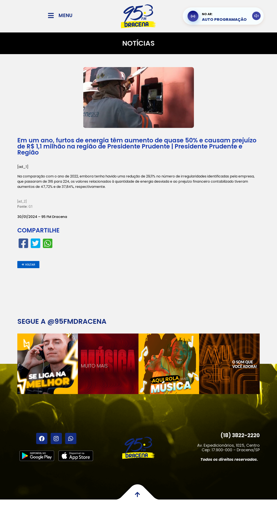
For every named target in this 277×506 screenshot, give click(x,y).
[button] (28, 264)
